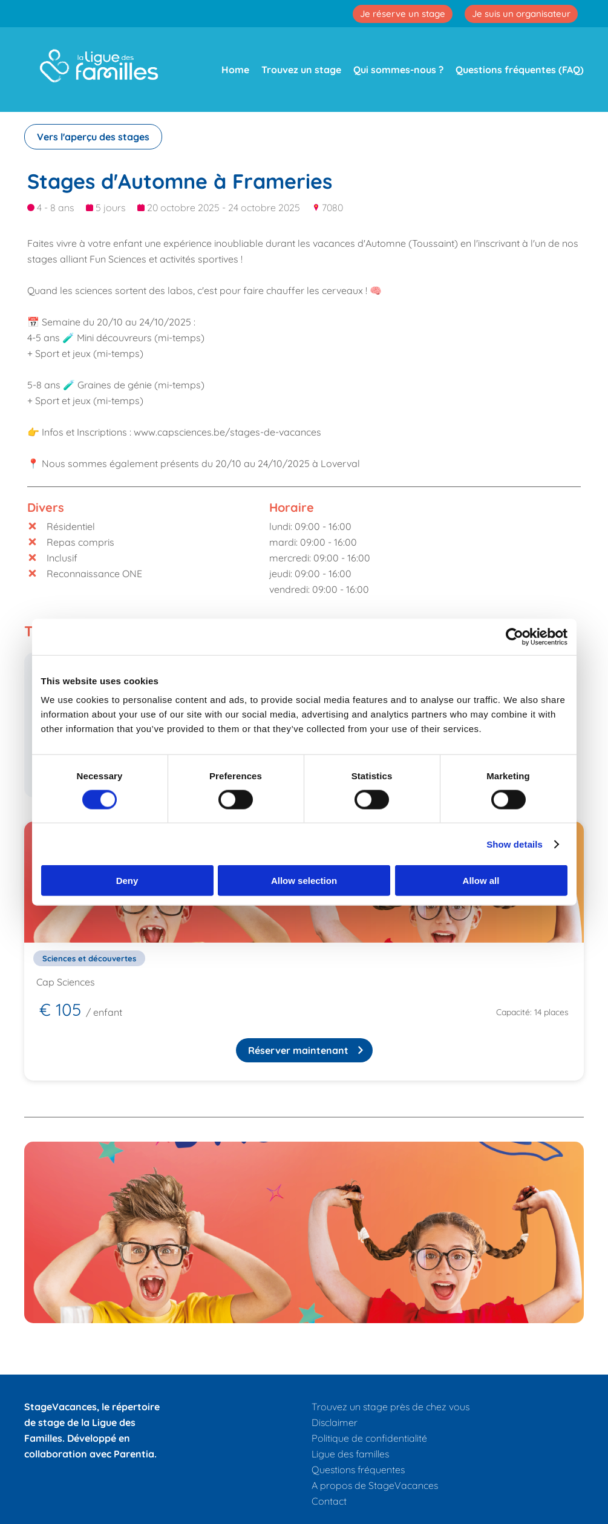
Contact (329, 1501)
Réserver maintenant (298, 1050)
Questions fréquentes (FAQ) (520, 70)
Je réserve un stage (402, 13)
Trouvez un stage (301, 70)
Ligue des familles (350, 1454)
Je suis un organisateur (521, 13)
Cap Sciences (65, 982)
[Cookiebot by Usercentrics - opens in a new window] (514, 636)
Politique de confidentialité (369, 1438)
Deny (127, 880)
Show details (514, 844)
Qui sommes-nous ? (398, 70)
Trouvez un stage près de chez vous (390, 1407)
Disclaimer (335, 1422)
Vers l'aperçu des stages (93, 137)
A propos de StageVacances (375, 1485)
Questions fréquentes (358, 1469)
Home (235, 70)
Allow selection (304, 880)
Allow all (481, 880)
